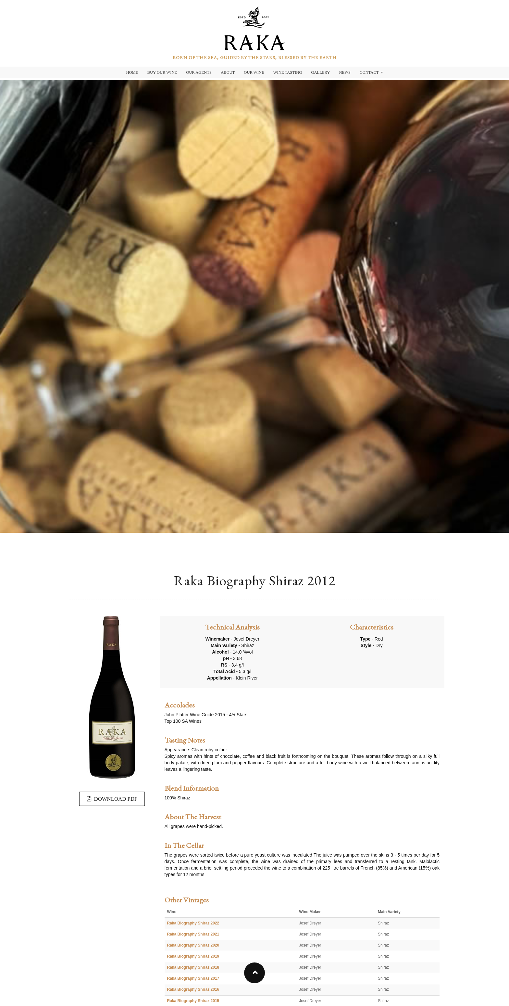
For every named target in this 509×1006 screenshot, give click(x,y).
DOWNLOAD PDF (112, 799)
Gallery (320, 72)
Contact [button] (371, 72)
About (228, 72)
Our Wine (254, 72)
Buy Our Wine (162, 72)
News (345, 72)
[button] (254, 972)
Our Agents (199, 72)
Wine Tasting (287, 72)
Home (132, 72)
